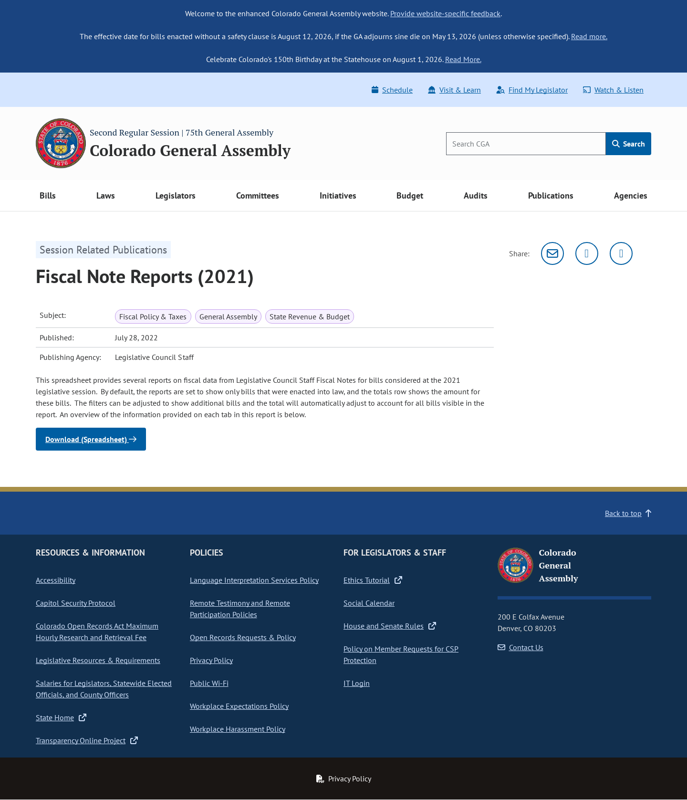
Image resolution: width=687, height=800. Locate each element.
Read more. (589, 36)
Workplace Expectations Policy (239, 706)
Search (628, 143)
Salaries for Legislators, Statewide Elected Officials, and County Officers (104, 688)
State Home (61, 717)
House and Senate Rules (390, 626)
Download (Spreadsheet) (90, 439)
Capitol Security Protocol (75, 603)
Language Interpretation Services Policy (254, 580)
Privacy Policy (211, 660)
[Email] (552, 253)
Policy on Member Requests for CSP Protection (401, 654)
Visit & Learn (454, 90)
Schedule (392, 90)
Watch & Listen (613, 90)
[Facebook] (621, 253)
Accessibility (55, 580)
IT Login (357, 683)
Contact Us (520, 647)
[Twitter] (586, 253)
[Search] (526, 143)
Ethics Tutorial (373, 580)
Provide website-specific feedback (445, 13)
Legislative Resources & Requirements (98, 660)
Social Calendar (369, 603)
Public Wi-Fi (209, 683)
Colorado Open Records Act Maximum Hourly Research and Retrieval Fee (97, 631)
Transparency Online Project (87, 740)
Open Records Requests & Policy (243, 637)
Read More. (463, 59)
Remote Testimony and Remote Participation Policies (240, 608)
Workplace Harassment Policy (237, 729)
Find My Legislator (532, 90)
